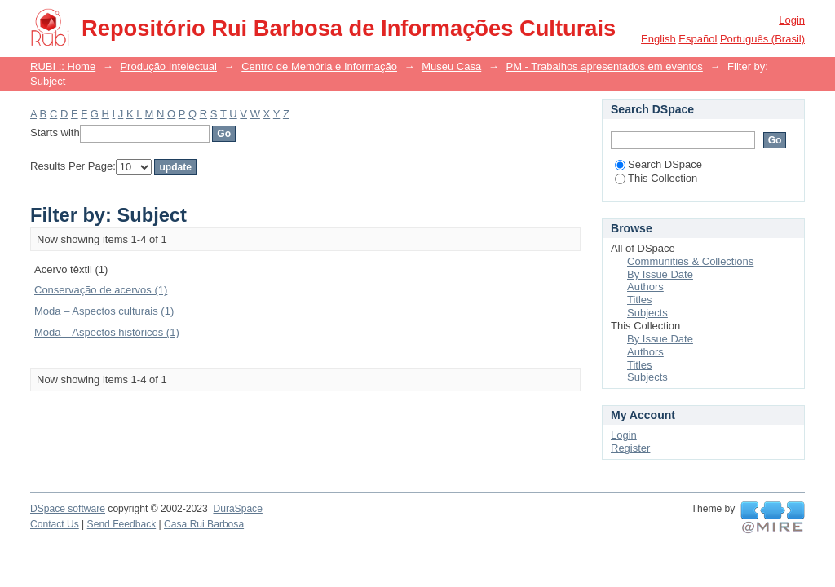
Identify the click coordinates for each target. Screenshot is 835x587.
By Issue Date (660, 274)
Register (630, 448)
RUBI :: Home (62, 66)
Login (792, 20)
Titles (639, 300)
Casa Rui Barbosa (204, 524)
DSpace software (67, 508)
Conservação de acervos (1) (100, 290)
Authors (645, 286)
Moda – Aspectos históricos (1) (106, 332)
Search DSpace (658, 164)
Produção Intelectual (168, 66)
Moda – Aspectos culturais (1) (104, 311)
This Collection (656, 178)
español (697, 39)
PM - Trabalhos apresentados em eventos (604, 66)
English (658, 39)
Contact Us (54, 524)
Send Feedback (122, 524)
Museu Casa (451, 66)
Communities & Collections (690, 261)
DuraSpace (237, 508)
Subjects (647, 313)
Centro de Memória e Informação (319, 66)
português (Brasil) (762, 39)
